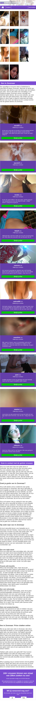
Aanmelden (32, 7)
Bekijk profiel (18, 138)
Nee (23, 698)
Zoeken (8, 7)
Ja (12, 698)
